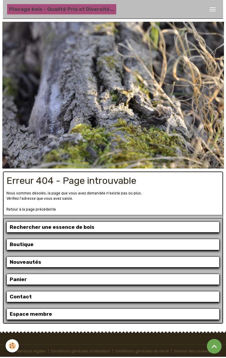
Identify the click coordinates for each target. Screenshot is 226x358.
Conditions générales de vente (142, 351)
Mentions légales (31, 351)
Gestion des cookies (192, 351)
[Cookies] (12, 345)
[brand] (61, 9)
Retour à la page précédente (31, 209)
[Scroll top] (214, 346)
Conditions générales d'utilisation (80, 351)
